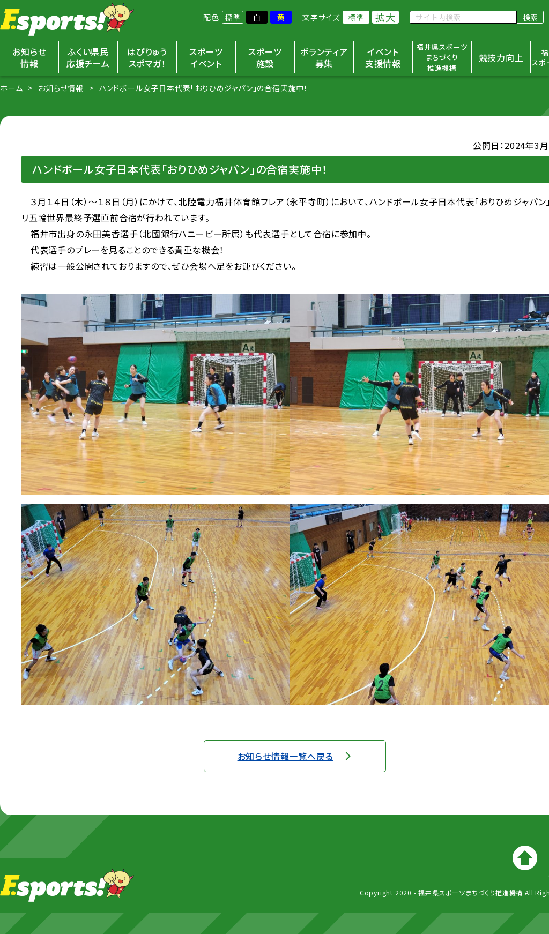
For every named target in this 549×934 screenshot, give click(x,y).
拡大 (385, 17)
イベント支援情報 (383, 57)
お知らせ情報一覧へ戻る (285, 756)
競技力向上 (501, 57)
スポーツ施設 (264, 57)
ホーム (11, 88)
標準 (233, 17)
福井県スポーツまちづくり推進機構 (442, 57)
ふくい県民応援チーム (88, 57)
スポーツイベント (205, 57)
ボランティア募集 (324, 57)
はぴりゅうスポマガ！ (147, 57)
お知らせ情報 (29, 57)
